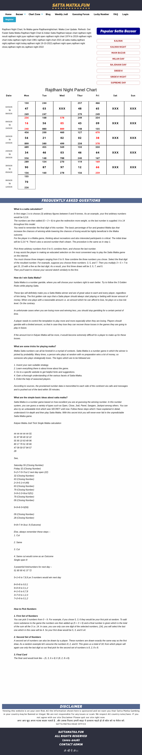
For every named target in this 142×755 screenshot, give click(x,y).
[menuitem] (8, 14)
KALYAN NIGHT (118, 47)
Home (8, 14)
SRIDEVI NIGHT (118, 77)
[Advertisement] (71, 682)
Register (9, 19)
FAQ (116, 14)
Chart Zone (34, 14)
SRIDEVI (118, 70)
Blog (48, 14)
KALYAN (118, 41)
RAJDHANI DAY (118, 64)
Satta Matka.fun (71, 5)
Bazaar (19, 14)
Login (125, 14)
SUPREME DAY (118, 82)
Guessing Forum (80, 14)
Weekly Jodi (61, 14)
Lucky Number (101, 14)
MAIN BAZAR (118, 53)
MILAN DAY (118, 59)
